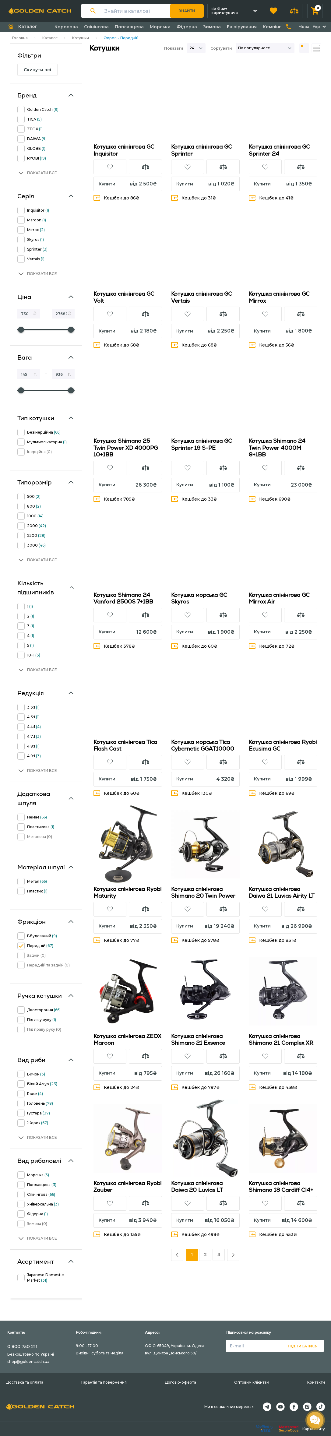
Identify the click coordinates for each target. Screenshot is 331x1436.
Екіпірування (242, 27)
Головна (20, 38)
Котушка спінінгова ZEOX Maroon (127, 1040)
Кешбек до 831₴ (273, 940)
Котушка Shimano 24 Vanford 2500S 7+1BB (123, 598)
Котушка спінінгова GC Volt (123, 297)
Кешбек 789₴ (114, 499)
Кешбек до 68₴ (116, 345)
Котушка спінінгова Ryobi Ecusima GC (283, 745)
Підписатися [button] (303, 1346)
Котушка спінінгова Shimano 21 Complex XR (281, 1040)
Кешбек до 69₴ (272, 793)
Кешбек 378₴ (114, 646)
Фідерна (187, 27)
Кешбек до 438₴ (273, 1087)
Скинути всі (37, 69)
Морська (160, 27)
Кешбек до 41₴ (271, 198)
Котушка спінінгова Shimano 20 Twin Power (203, 892)
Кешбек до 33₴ (194, 499)
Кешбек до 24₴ (116, 1087)
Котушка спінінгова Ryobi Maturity (127, 892)
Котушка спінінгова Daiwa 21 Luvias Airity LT (282, 892)
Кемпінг (272, 27)
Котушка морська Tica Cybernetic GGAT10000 (202, 745)
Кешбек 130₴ (191, 793)
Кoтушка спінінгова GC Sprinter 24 (279, 150)
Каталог (50, 38)
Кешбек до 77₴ (116, 940)
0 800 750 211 (22, 1346)
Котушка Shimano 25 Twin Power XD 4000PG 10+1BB (125, 447)
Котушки (80, 38)
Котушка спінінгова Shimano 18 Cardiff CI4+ (281, 1187)
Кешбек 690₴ (270, 499)
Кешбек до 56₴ (271, 345)
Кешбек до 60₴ (194, 646)
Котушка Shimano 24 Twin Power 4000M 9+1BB (277, 447)
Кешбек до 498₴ (195, 1234)
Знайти (187, 11)
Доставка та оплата (24, 1382)
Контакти (316, 1382)
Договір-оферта (180, 1382)
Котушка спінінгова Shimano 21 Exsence (198, 1040)
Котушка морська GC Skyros (199, 598)
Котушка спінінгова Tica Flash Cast (125, 745)
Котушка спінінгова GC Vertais (201, 297)
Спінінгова (96, 27)
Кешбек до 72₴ (272, 646)
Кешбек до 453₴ (273, 1234)
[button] (273, 11)
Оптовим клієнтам (251, 1382)
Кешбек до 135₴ (117, 1234)
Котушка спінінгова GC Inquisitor (123, 150)
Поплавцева (129, 27)
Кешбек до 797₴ (195, 1087)
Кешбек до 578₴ (195, 940)
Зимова (212, 27)
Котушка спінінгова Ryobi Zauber (127, 1187)
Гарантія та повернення (104, 1382)
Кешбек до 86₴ (116, 198)
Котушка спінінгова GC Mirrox (279, 297)
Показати (173, 48)
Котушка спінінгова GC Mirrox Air (279, 598)
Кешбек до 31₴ (193, 198)
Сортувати (221, 48)
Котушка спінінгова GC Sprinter (201, 150)
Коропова (66, 27)
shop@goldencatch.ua (28, 1361)
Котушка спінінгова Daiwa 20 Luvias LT (197, 1187)
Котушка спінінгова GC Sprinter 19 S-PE (201, 444)
